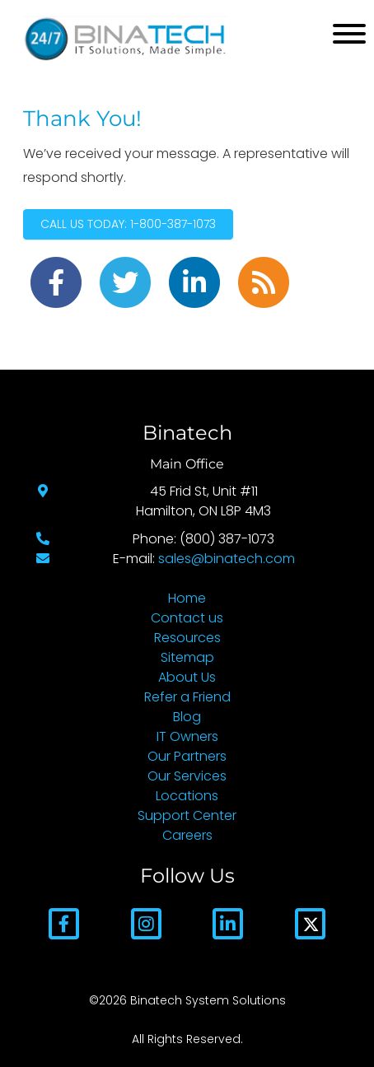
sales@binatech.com (226, 558)
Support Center (187, 815)
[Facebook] (64, 922)
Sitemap (187, 657)
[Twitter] (310, 922)
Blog (187, 716)
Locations (187, 795)
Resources (187, 637)
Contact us (187, 617)
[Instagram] (146, 922)
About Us (187, 677)
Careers (187, 835)
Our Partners (187, 756)
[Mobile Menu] (349, 34)
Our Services (187, 775)
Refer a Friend (187, 696)
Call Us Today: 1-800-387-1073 (128, 224)
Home (187, 598)
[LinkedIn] (228, 922)
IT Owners (187, 736)
